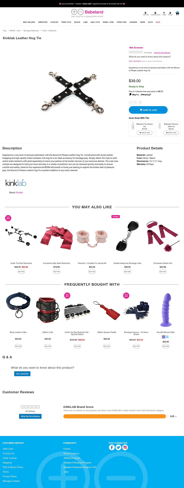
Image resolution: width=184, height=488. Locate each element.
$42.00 (18, 339)
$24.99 (163, 267)
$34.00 (48, 339)
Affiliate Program (72, 458)
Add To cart (148, 110)
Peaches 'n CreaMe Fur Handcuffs (92, 263)
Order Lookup (10, 458)
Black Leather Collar (18, 332)
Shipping (7, 462)
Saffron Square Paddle (106, 332)
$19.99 (56, 267)
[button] (163, 336)
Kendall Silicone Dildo (166, 332)
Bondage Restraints (31, 31)
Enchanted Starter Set (162, 263)
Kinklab (19, 192)
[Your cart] (177, 13)
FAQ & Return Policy (13, 467)
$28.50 (127, 267)
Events (67, 448)
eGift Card (8, 448)
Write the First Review (162, 53)
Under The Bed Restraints (21, 263)
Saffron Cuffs (47, 332)
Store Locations (71, 453)
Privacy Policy (10, 476)
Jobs (66, 471)
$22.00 (92, 267)
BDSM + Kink (15, 31)
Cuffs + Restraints (49, 31)
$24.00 (107, 339)
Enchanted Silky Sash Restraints (56, 263)
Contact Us (8, 453)
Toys (5, 31)
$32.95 (166, 341)
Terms (6, 471)
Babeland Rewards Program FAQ (80, 467)
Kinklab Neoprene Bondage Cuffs (127, 263)
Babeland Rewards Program (77, 462)
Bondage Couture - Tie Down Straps (136, 333)
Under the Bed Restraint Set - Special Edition (77, 333)
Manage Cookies (11, 481)
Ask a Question (135, 61)
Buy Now (21, 271)
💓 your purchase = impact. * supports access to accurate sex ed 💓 (92, 4)
